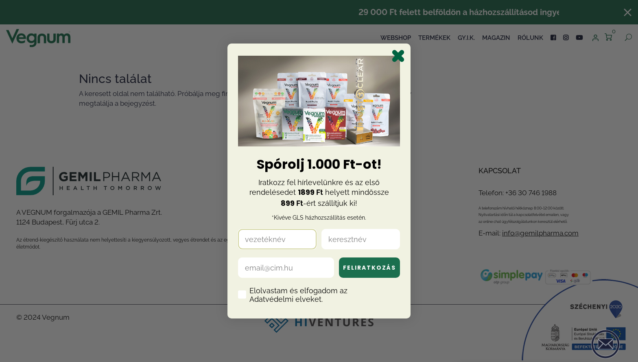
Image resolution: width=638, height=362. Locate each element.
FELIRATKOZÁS (369, 268)
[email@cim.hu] (286, 267)
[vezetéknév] (277, 239)
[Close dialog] (398, 56)
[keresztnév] (360, 239)
